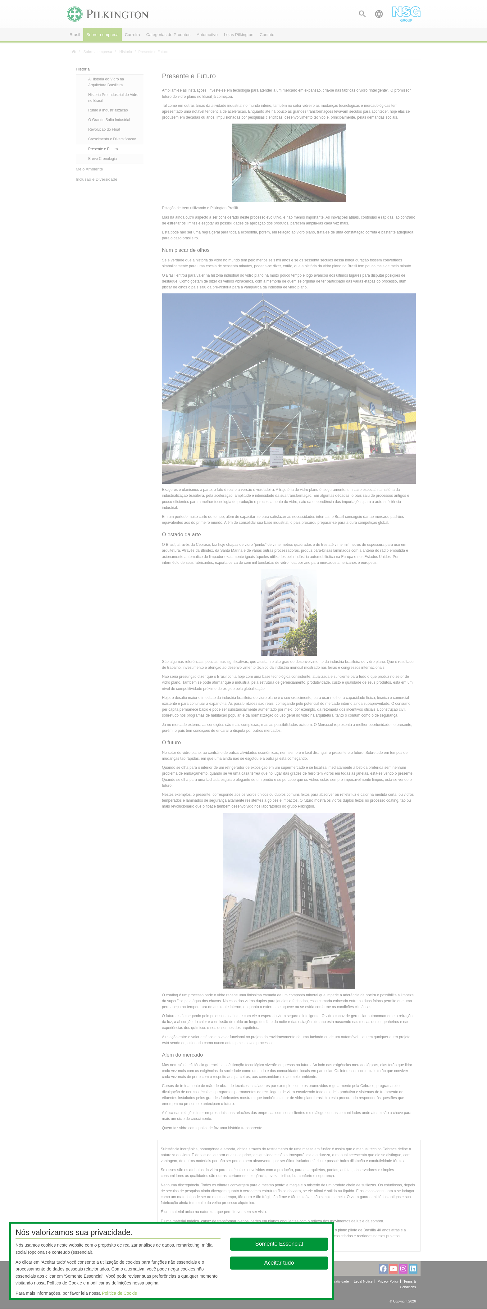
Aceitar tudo (279, 1263)
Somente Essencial (279, 1244)
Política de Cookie (119, 1293)
